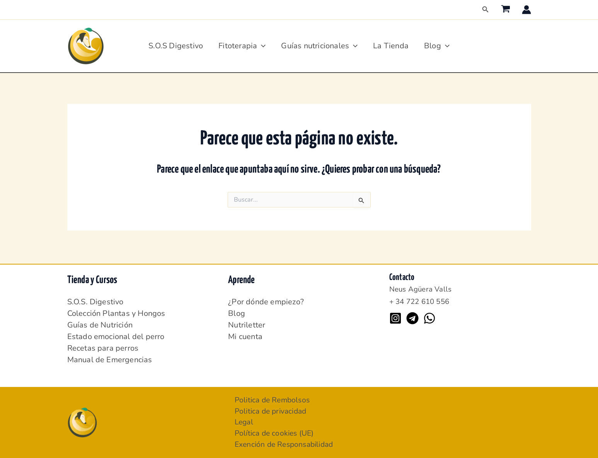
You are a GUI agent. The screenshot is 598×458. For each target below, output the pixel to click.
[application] (261, 46)
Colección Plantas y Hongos (116, 311)
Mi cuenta (245, 334)
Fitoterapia (242, 46)
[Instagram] (395, 316)
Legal (245, 421)
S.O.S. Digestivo (95, 299)
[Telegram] (412, 316)
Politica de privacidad (273, 409)
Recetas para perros (103, 346)
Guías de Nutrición (100, 322)
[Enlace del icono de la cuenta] (526, 9)
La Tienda (391, 46)
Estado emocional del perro (116, 334)
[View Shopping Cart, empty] (505, 9)
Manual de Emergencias (109, 357)
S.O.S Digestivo (175, 46)
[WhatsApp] (429, 316)
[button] (485, 10)
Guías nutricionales (319, 46)
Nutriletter (246, 322)
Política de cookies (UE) (276, 432)
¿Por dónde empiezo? (266, 299)
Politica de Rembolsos (274, 398)
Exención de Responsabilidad (287, 444)
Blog (437, 46)
